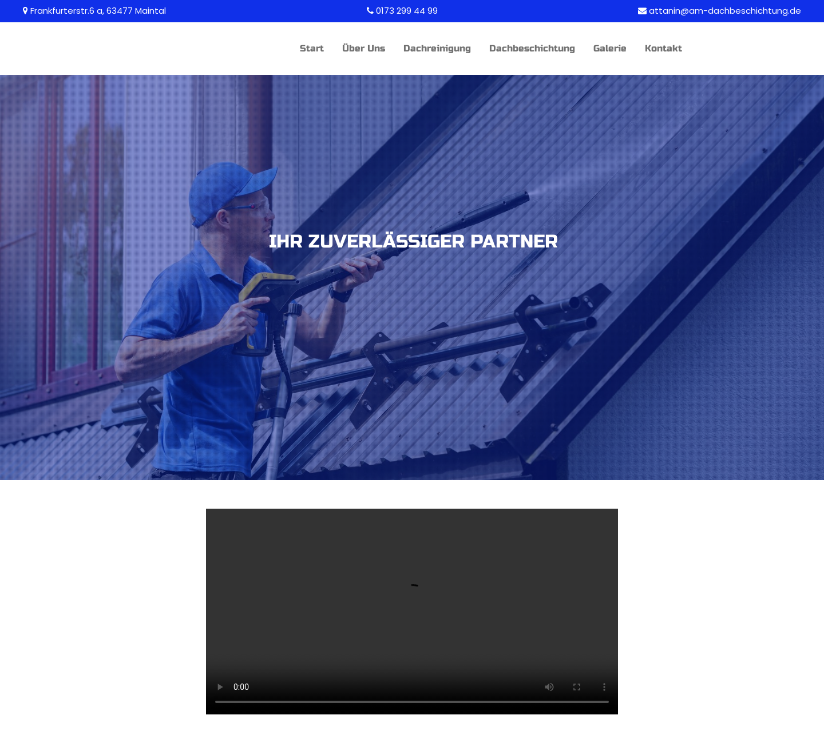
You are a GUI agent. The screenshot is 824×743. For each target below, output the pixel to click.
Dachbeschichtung (532, 48)
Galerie (610, 48)
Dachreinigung (437, 48)
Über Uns (363, 48)
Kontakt (663, 48)
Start (312, 48)
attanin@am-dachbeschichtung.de (725, 11)
